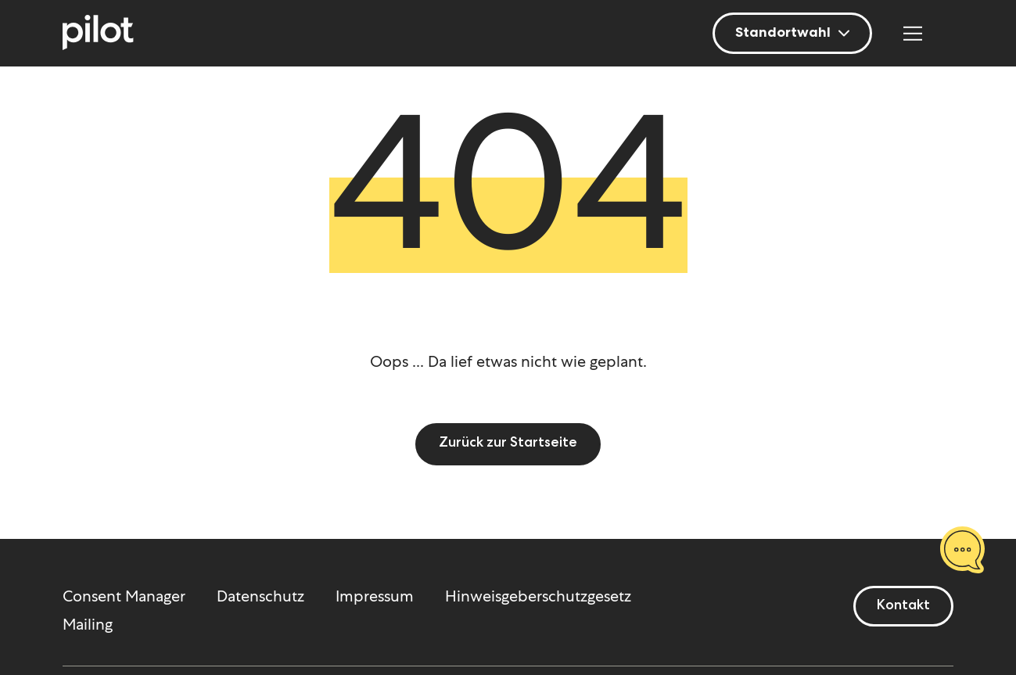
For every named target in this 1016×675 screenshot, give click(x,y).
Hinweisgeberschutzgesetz (538, 596)
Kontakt (903, 606)
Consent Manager (124, 596)
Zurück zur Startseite (508, 443)
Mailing (88, 624)
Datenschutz (260, 596)
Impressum (375, 596)
